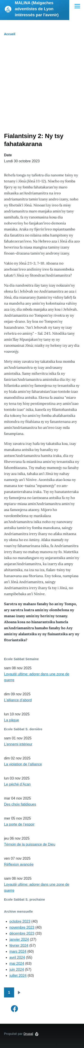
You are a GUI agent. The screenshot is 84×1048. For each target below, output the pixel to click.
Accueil (9, 34)
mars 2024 (17, 951)
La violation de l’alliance (23, 764)
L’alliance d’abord (18, 700)
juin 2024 (16, 969)
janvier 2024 (19, 939)
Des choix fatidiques (20, 804)
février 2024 (18, 945)
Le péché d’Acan (17, 784)
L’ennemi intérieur (18, 744)
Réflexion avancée (19, 864)
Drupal (28, 1034)
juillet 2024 (18, 975)
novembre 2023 (21, 927)
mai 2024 (16, 963)
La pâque (11, 720)
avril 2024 (17, 957)
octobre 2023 (19, 921)
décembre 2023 (21, 933)
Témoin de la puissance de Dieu (29, 844)
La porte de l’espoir (19, 824)
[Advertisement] (42, 88)
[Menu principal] (77, 6)
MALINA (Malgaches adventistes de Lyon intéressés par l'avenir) (36, 9)
